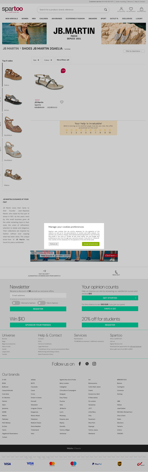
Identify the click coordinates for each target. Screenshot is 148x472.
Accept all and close (91, 244)
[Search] (105, 10)
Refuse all (53, 244)
